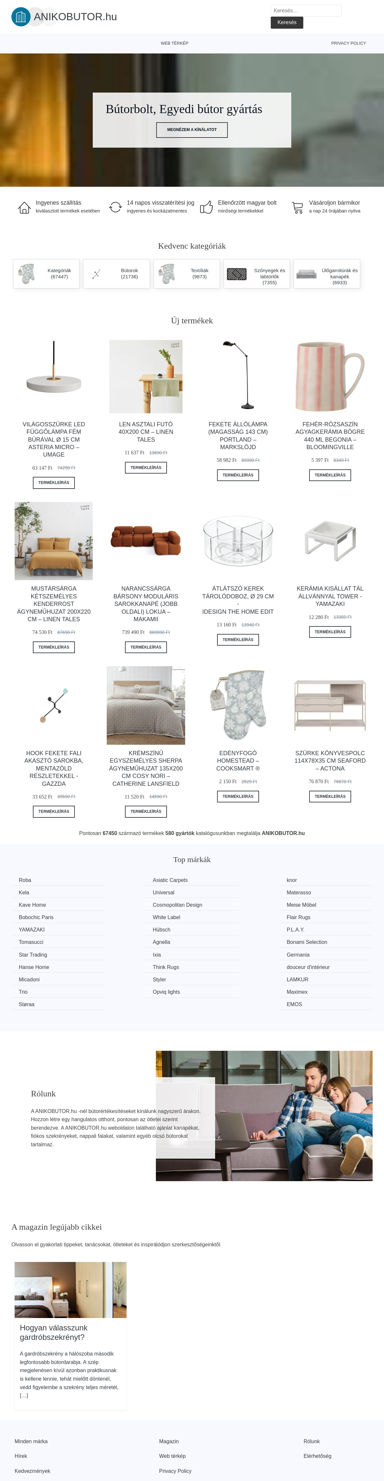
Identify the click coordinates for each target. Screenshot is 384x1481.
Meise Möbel (34, 904)
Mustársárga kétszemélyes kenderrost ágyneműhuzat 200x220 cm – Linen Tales (53, 604)
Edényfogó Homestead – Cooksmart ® (238, 761)
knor (210, 880)
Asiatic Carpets (129, 880)
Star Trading (219, 929)
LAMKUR (216, 953)
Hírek (21, 1417)
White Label (219, 904)
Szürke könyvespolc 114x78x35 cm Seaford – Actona (330, 761)
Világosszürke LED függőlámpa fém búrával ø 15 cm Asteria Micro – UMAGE (53, 439)
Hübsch (121, 916)
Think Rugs (218, 941)
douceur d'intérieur (319, 941)
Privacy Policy (348, 43)
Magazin (169, 1402)
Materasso (124, 892)
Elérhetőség (317, 1417)
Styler (119, 953)
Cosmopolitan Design (322, 892)
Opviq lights (33, 966)
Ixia (302, 929)
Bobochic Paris (129, 904)
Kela (303, 880)
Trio (302, 953)
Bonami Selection (132, 929)
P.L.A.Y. (214, 916)
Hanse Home (127, 941)
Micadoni (30, 953)
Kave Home (218, 892)
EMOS (305, 966)
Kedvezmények (32, 1432)
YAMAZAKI (33, 916)
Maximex (122, 966)
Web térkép (174, 43)
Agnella (28, 929)
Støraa (213, 966)
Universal (30, 892)
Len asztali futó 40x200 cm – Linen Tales (145, 432)
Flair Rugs (310, 904)
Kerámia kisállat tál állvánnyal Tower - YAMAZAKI (330, 596)
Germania (31, 941)
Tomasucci (310, 916)
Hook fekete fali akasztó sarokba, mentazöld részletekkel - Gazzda (53, 768)
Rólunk (312, 1402)
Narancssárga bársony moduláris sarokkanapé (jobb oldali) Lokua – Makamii (146, 604)
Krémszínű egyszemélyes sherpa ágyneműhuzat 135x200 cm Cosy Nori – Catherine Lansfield (146, 768)
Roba (26, 880)
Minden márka (31, 1402)
